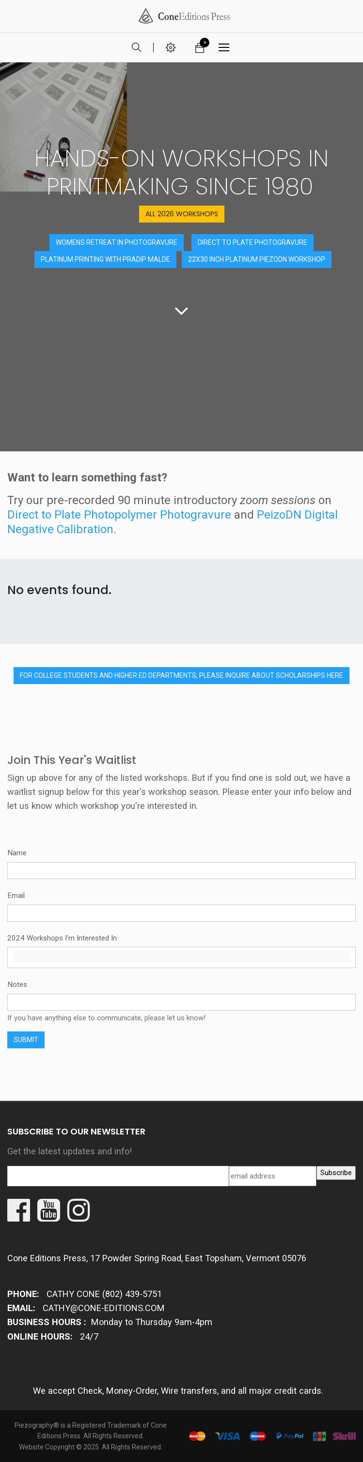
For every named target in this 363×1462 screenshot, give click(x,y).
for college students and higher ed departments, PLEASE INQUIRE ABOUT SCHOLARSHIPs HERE (181, 675)
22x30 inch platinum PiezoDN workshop (256, 259)
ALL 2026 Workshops (181, 214)
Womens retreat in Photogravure (116, 242)
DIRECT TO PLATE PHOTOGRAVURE (252, 242)
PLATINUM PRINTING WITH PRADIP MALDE (105, 259)
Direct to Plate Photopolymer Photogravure (119, 515)
